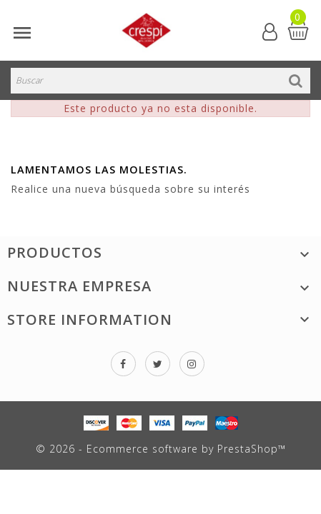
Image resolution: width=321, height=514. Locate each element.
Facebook (123, 363)
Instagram (191, 363)
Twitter (157, 363)
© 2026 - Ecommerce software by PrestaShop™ (161, 448)
